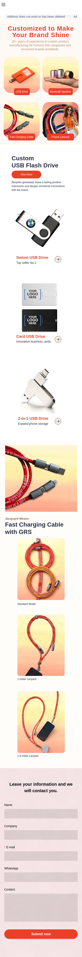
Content (9, 889)
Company (10, 826)
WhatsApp (11, 868)
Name (8, 805)
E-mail (10, 847)
